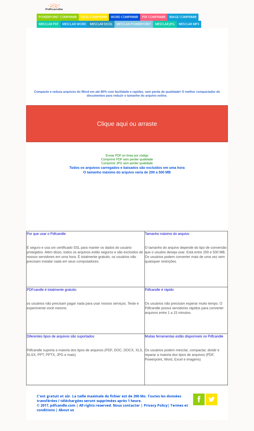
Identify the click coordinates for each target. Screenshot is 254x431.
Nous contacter (126, 405)
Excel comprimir (94, 17)
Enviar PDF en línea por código (127, 155)
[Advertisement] (127, 62)
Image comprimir (183, 17)
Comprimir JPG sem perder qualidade (127, 163)
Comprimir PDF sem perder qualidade (127, 159)
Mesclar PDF (49, 24)
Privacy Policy (155, 405)
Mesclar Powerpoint (133, 24)
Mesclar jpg (164, 24)
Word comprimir (124, 17)
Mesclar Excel (101, 24)
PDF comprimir (153, 17)
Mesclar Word (74, 24)
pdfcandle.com (62, 405)
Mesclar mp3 (189, 24)
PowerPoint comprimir (58, 17)
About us (66, 410)
